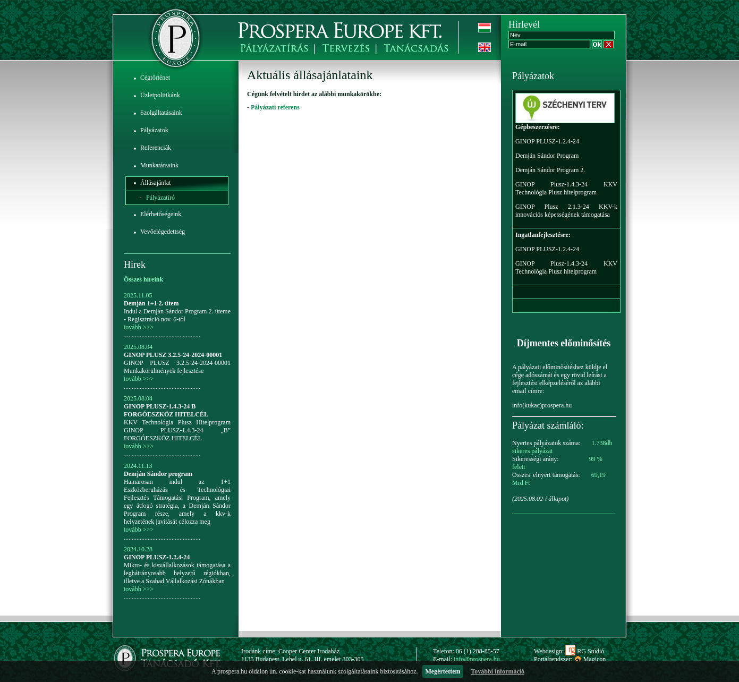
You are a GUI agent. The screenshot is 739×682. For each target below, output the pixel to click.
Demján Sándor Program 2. (550, 170)
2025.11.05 (138, 295)
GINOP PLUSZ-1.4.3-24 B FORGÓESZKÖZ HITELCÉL (166, 410)
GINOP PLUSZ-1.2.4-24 (157, 557)
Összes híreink (143, 279)
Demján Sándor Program (547, 155)
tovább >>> (139, 327)
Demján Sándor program (158, 474)
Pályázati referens (275, 107)
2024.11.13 (138, 466)
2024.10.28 (138, 549)
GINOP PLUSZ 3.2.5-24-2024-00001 (173, 355)
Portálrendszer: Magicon (570, 659)
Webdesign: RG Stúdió (569, 651)
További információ (497, 671)
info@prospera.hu (477, 659)
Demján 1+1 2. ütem (151, 303)
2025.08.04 (138, 347)
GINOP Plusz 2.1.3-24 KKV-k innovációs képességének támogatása (566, 210)
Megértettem (443, 671)
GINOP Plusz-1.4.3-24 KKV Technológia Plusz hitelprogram (566, 188)
